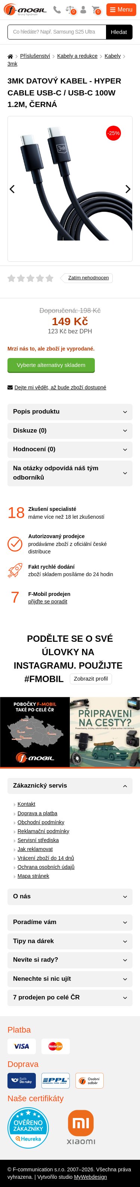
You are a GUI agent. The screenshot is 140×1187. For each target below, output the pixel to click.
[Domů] (9, 56)
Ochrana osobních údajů (46, 867)
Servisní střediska (38, 840)
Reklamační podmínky (43, 831)
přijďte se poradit (47, 602)
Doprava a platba (37, 813)
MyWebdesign (90, 1177)
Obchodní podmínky (41, 822)
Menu (121, 9)
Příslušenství (35, 56)
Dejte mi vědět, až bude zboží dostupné (56, 387)
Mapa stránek (33, 876)
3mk (12, 64)
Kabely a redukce (77, 56)
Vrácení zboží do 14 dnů (46, 858)
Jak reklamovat (35, 849)
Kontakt (26, 804)
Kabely (113, 56)
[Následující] (128, 189)
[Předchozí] (12, 189)
